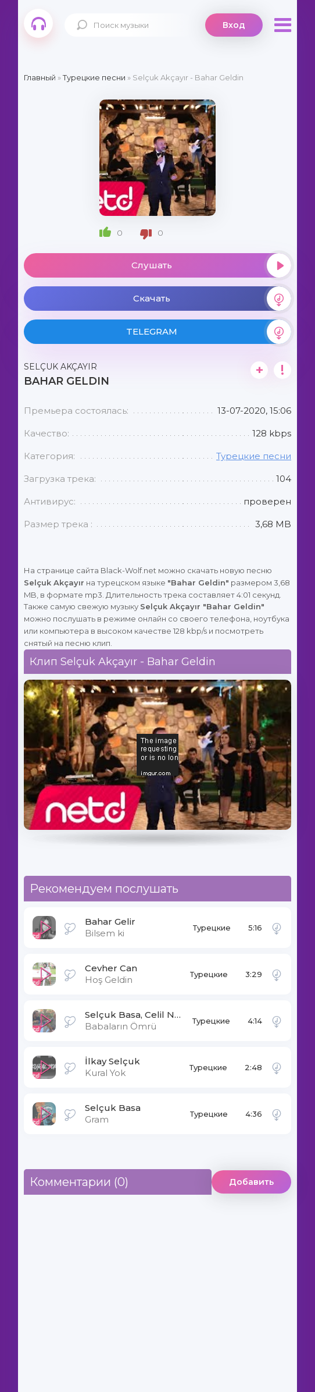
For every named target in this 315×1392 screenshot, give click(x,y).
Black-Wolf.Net (38, 23)
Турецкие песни (253, 455)
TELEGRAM (208, 331)
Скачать (212, 298)
